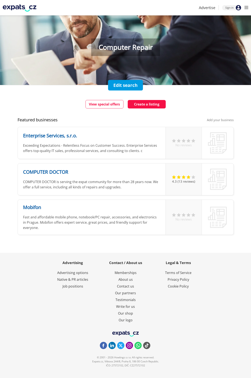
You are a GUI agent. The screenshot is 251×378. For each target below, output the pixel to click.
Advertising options (72, 272)
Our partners (125, 293)
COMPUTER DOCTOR (45, 172)
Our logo (126, 320)
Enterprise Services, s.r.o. (50, 135)
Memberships (126, 272)
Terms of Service (178, 272)
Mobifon (32, 207)
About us (125, 279)
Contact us (125, 286)
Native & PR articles (72, 279)
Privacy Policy (178, 279)
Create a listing (146, 104)
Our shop (125, 313)
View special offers (104, 104)
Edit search (125, 85)
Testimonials (125, 299)
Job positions (72, 286)
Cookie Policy (178, 286)
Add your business (220, 120)
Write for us (125, 306)
